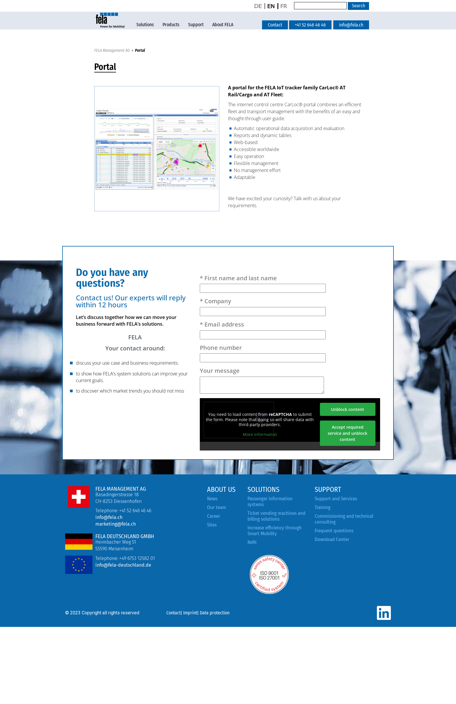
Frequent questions (334, 531)
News (212, 499)
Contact (173, 613)
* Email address (263, 329)
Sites (212, 525)
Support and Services (336, 499)
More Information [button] (260, 434)
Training (322, 507)
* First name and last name (263, 283)
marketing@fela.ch (115, 524)
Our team (216, 507)
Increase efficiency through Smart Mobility (274, 531)
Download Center (332, 539)
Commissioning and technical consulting (344, 519)
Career (213, 516)
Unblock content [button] (347, 409)
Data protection (214, 613)
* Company (263, 306)
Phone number (263, 353)
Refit (252, 542)
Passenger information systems (270, 502)
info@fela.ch (108, 517)
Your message (262, 380)
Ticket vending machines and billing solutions (276, 516)
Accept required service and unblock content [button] (348, 433)
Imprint (190, 613)
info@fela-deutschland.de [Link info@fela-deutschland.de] (123, 565)
